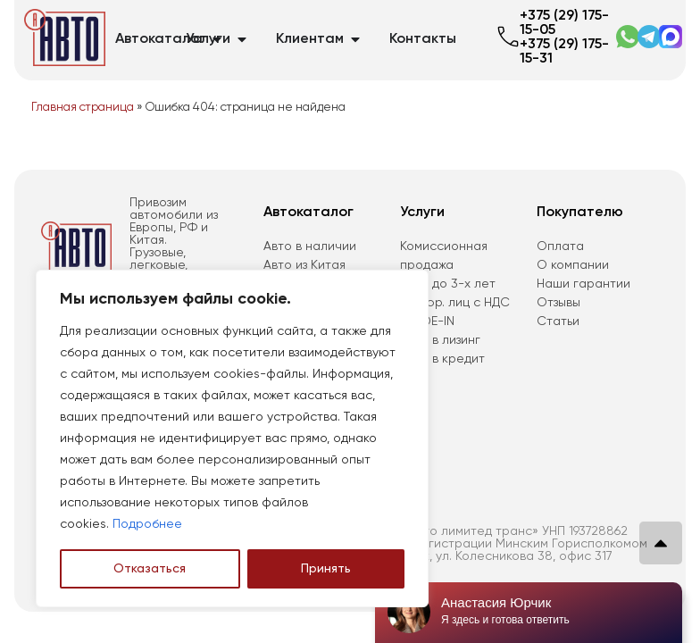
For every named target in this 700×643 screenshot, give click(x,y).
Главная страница (82, 107)
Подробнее (147, 524)
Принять (326, 569)
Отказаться (149, 569)
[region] (232, 438)
